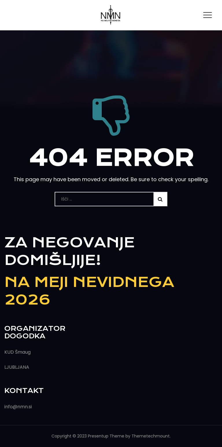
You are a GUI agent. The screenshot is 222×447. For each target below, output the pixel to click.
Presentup (98, 436)
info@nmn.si (18, 406)
